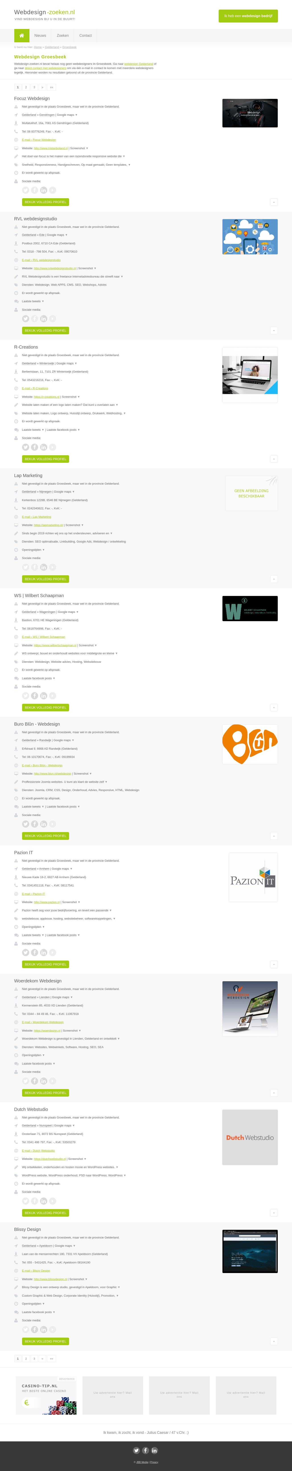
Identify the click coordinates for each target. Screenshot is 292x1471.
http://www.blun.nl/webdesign (52, 773)
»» (51, 87)
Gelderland (29, 114)
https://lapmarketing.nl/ (48, 525)
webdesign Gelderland (138, 63)
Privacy (154, 1462)
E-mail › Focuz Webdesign (39, 139)
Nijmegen (45, 491)
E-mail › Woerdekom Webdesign (43, 1022)
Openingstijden (33, 549)
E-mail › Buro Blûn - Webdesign (42, 765)
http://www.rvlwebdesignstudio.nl (55, 268)
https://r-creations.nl (46, 396)
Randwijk (45, 740)
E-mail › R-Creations (35, 388)
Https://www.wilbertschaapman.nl (55, 645)
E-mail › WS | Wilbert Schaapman (43, 637)
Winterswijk (46, 363)
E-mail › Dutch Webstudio (38, 1150)
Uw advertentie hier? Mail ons (113, 1394)
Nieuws (40, 35)
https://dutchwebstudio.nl (50, 1159)
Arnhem (44, 868)
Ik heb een (248, 16)
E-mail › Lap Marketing (36, 516)
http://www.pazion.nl (47, 902)
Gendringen (47, 114)
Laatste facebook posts (63, 429)
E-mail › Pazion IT (33, 894)
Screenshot (79, 148)
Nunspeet (45, 1125)
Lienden (44, 997)
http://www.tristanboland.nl (51, 148)
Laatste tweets (33, 301)
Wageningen (47, 612)
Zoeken (63, 35)
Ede (42, 235)
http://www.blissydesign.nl (50, 1279)
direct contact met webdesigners (45, 68)
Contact (85, 35)
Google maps (67, 114)
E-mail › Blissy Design (36, 1270)
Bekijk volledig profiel (45, 202)
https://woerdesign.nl (47, 1030)
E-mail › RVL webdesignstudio (41, 260)
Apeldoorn (45, 1245)
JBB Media (142, 1462)
